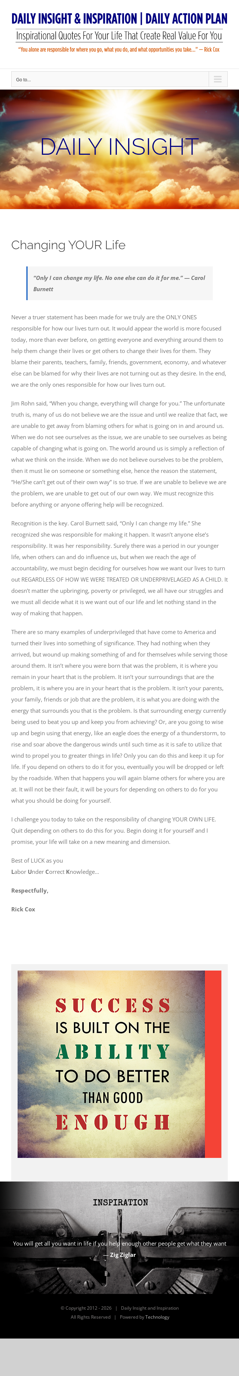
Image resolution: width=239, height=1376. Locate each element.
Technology (157, 1317)
